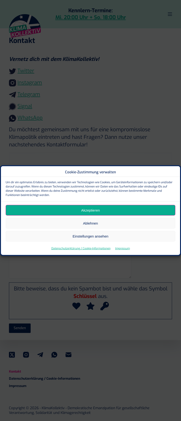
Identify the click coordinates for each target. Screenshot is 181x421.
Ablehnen (90, 231)
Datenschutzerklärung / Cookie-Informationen (81, 256)
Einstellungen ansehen (90, 244)
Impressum (122, 256)
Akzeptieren (90, 218)
